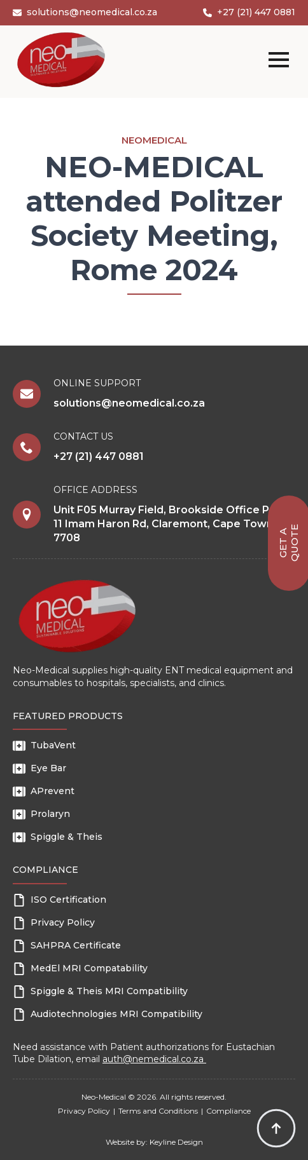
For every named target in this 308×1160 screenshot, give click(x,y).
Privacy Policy (84, 1111)
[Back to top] (276, 1128)
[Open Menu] (278, 60)
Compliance (228, 1111)
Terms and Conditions (158, 1111)
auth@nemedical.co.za (154, 1059)
